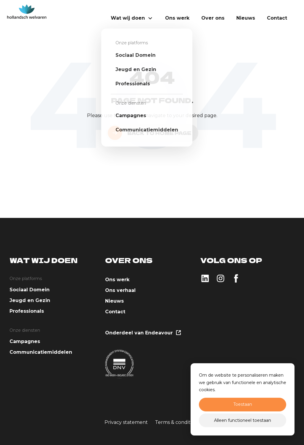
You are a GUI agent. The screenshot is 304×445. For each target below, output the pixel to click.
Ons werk (177, 18)
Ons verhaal (120, 290)
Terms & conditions (177, 422)
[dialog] (242, 399)
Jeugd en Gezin (30, 300)
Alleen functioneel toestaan (242, 420)
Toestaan (242, 404)
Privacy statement (126, 422)
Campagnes (25, 341)
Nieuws (245, 18)
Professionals (27, 311)
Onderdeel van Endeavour (142, 333)
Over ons (212, 18)
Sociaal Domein (30, 290)
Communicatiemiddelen (41, 352)
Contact (277, 18)
